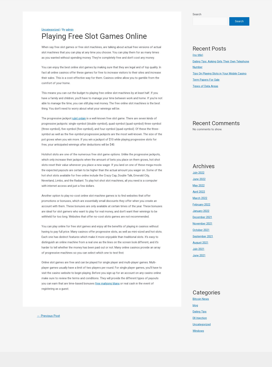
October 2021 (201, 230)
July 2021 (198, 249)
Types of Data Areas (205, 86)
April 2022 (199, 191)
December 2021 (202, 217)
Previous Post (48, 316)
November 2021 (202, 223)
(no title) (198, 55)
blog (195, 305)
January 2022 (201, 211)
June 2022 (199, 179)
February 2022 (201, 204)
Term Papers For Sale (206, 79)
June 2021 (199, 255)
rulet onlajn (79, 118)
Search (197, 14)
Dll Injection (200, 318)
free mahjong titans (107, 283)
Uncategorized (51, 29)
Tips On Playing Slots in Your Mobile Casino (219, 73)
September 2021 (203, 236)
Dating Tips (199, 311)
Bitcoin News (201, 299)
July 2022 (198, 172)
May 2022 (199, 185)
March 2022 (200, 198)
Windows (198, 331)
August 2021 (200, 242)
